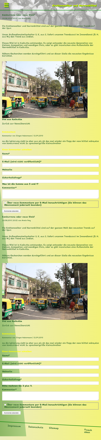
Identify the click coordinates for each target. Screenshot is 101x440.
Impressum (14, 429)
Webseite (7, 170)
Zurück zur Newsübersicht (16, 123)
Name (7, 154)
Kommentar (9, 188)
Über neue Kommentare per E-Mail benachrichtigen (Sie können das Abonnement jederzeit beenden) (45, 205)
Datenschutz (35, 430)
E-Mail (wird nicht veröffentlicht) (21, 162)
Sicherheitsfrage (12, 178)
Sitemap (53, 431)
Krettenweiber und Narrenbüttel (74, 5)
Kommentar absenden (11, 212)
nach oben (88, 434)
